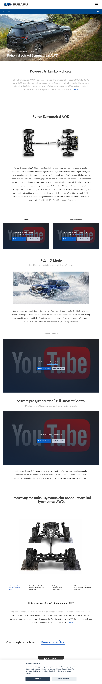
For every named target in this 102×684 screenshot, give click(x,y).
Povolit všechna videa (33, 239)
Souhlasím (38, 678)
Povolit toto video (20, 239)
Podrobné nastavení (64, 678)
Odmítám (28, 673)
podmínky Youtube (27, 234)
